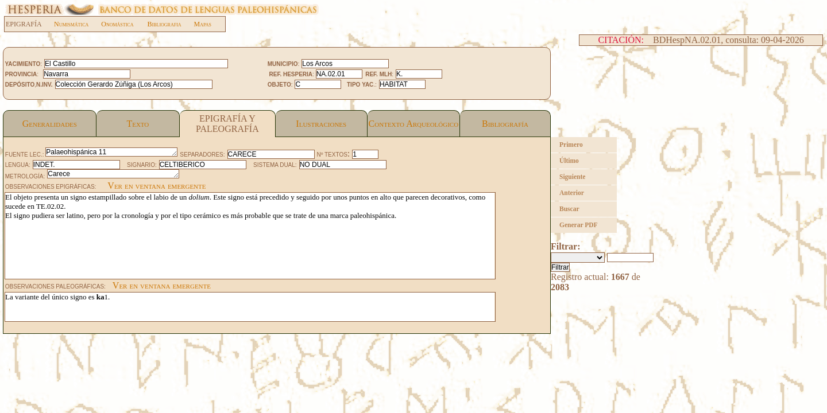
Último (569, 160)
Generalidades (49, 123)
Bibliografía (505, 123)
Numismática (71, 24)
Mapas (202, 24)
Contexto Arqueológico (414, 123)
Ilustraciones (321, 123)
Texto (137, 123)
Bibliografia (164, 24)
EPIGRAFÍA (29, 24)
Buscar (569, 208)
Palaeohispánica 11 (111, 152)
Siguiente (572, 176)
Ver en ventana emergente (156, 185)
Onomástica (117, 24)
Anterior (571, 192)
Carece (113, 173)
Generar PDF (578, 224)
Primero (571, 144)
